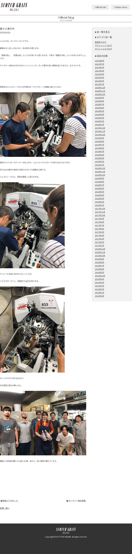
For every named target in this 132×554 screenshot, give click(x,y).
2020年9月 (99, 97)
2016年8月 (99, 262)
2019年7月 (99, 144)
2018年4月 (99, 195)
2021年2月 (99, 81)
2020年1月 (99, 124)
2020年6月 (99, 107)
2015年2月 (99, 289)
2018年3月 (99, 198)
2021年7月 (99, 64)
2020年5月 (99, 111)
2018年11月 (100, 171)
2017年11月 (100, 212)
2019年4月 (99, 154)
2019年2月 (99, 161)
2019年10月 (100, 134)
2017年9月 (99, 218)
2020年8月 (99, 101)
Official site (100, 7)
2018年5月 (99, 191)
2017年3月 (99, 238)
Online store (120, 7)
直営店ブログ (100, 42)
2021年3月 (99, 77)
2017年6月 (99, 228)
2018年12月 (100, 168)
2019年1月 (99, 165)
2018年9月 (99, 178)
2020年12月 (100, 87)
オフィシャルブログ (103, 48)
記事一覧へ (4, 508)
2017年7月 (99, 225)
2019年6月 (99, 148)
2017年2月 (99, 242)
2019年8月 (99, 141)
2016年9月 (99, 259)
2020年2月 (99, 121)
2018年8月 (99, 181)
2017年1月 (99, 245)
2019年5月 (99, 151)
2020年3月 (99, 118)
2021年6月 (99, 67)
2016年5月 (99, 272)
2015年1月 (99, 292)
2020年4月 (99, 114)
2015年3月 (99, 286)
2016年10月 (100, 255)
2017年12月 (100, 208)
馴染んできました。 (10, 500)
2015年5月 (99, 282)
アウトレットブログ (103, 45)
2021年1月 (99, 84)
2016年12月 (100, 249)
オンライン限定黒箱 (76, 500)
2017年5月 (99, 232)
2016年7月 (99, 265)
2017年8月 (99, 222)
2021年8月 (99, 60)
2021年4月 (99, 74)
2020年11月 (100, 91)
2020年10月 (100, 94)
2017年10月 (100, 215)
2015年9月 (99, 279)
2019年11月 (100, 131)
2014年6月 (99, 296)
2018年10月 (100, 175)
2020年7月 (99, 104)
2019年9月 (99, 138)
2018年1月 (99, 205)
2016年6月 (99, 269)
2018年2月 (99, 202)
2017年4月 (99, 235)
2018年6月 (99, 188)
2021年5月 (99, 70)
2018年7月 (99, 185)
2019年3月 (99, 158)
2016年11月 (100, 252)
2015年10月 (100, 275)
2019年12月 (100, 128)
